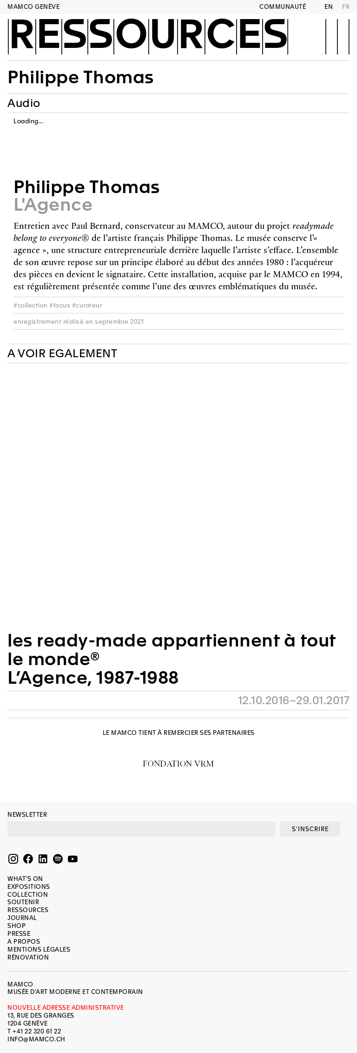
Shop (16, 925)
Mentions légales (38, 949)
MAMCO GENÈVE (33, 6)
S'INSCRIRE (310, 829)
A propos (23, 941)
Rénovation (28, 957)
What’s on (25, 878)
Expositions (28, 886)
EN (328, 6)
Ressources (148, 35)
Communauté (282, 6)
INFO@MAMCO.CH (36, 1039)
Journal (22, 917)
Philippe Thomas (80, 77)
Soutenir (23, 902)
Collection (27, 894)
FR (346, 6)
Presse (18, 933)
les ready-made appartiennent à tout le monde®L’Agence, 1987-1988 (171, 659)
